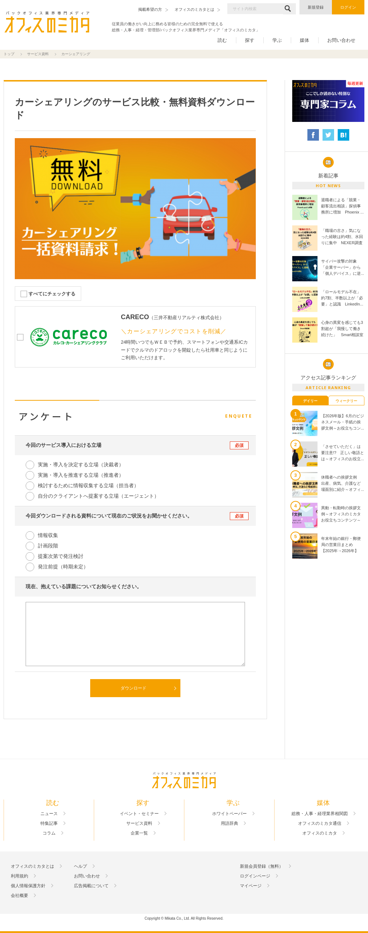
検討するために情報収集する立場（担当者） (88, 485)
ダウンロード (133, 688)
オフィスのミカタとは (32, 866)
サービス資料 (38, 54)
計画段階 (48, 546)
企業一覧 (139, 833)
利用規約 (19, 876)
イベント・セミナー (139, 813)
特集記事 (49, 823)
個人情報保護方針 (28, 886)
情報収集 (48, 535)
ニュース (49, 813)
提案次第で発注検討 (60, 556)
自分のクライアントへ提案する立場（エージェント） (98, 496)
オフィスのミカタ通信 (319, 823)
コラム (49, 833)
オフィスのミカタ (319, 833)
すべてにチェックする (52, 293)
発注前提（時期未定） (63, 566)
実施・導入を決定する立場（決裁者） (81, 464)
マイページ (251, 886)
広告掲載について (91, 886)
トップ (9, 54)
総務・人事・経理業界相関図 (320, 813)
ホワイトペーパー (229, 813)
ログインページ (255, 876)
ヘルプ (80, 866)
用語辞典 (229, 823)
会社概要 (19, 895)
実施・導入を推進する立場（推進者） (81, 475)
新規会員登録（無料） (261, 866)
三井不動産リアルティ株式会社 (186, 317)
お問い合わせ (341, 40)
